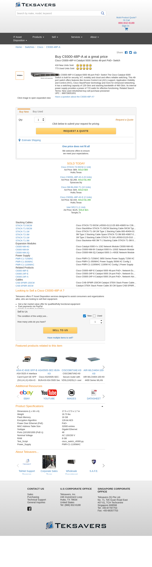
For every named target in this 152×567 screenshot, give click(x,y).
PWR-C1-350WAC (24, 262)
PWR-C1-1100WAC (25, 265)
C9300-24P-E (22, 274)
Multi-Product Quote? (126, 17)
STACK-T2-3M (22, 234)
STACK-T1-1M (22, 231)
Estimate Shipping (30, 140)
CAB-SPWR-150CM (25, 283)
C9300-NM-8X (22, 250)
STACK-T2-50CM (24, 225)
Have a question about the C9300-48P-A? (74, 97)
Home (19, 47)
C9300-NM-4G (22, 246)
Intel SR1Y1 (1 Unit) (76, 207)
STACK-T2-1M (22, 237)
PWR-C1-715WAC (24, 259)
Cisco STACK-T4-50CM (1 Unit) (76, 167)
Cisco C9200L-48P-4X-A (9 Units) (76, 177)
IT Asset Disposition (20, 39)
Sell (55, 37)
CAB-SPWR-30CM (24, 286)
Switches (29, 47)
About (94, 37)
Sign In (125, 25)
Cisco (40, 47)
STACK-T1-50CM (24, 228)
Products (38, 37)
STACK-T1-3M (22, 240)
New (89, 316)
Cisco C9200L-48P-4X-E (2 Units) (76, 197)
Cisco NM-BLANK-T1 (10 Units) (76, 187)
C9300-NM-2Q (22, 253)
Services (77, 37)
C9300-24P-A (22, 277)
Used (99, 316)
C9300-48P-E (22, 271)
